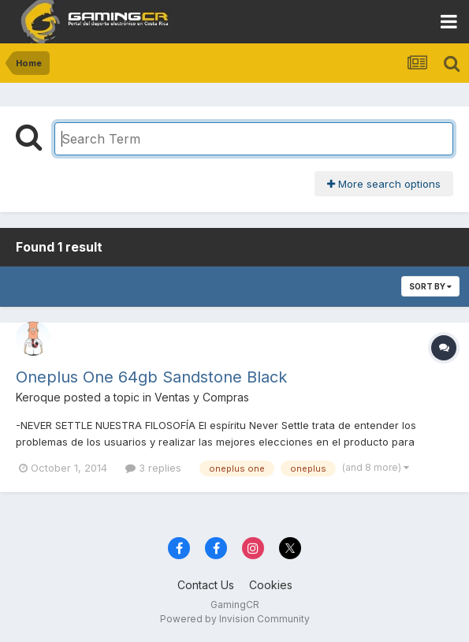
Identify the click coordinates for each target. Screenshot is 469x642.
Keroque (38, 397)
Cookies (270, 585)
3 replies (153, 467)
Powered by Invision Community (235, 619)
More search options (384, 183)
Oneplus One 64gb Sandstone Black (151, 377)
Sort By (430, 286)
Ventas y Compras (201, 397)
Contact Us (205, 585)
